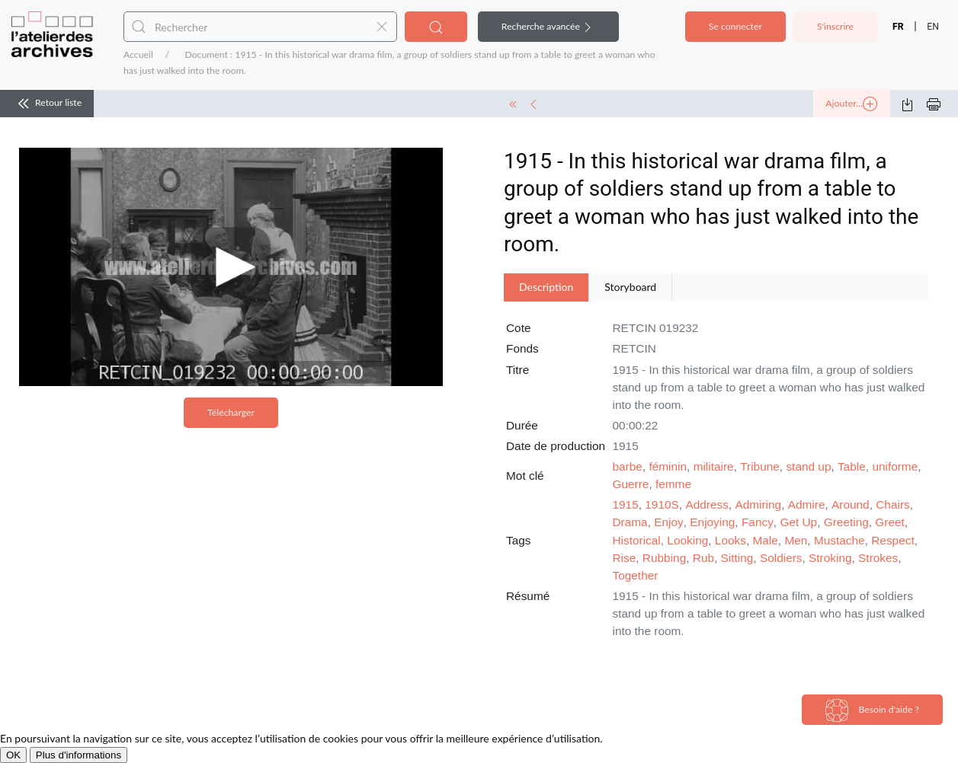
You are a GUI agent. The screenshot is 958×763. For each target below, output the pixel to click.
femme (673, 483)
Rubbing (664, 557)
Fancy (758, 522)
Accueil (138, 54)
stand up (808, 466)
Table (852, 466)
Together (635, 575)
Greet (890, 522)
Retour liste (47, 103)
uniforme (895, 466)
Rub (703, 557)
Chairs (892, 504)
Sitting (737, 557)
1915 (626, 504)
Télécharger (231, 412)
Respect (892, 540)
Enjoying (712, 522)
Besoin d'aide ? (872, 710)
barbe (627, 466)
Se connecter (735, 26)
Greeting (846, 522)
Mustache (839, 540)
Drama (630, 522)
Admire (806, 504)
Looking (687, 540)
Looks (730, 540)
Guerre (631, 483)
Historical (637, 540)
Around (850, 504)
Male (764, 540)
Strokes (878, 557)
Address (706, 504)
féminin (668, 466)
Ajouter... (851, 104)
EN (933, 26)
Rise (624, 557)
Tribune (760, 466)
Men (795, 540)
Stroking (830, 557)
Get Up (798, 522)
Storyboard (630, 286)
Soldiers (781, 557)
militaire (714, 466)
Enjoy (669, 522)
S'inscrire (835, 26)
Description (546, 286)
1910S (662, 504)
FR (898, 26)
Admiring (758, 504)
